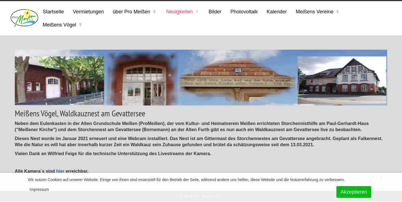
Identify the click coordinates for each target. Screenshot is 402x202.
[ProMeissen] (24, 18)
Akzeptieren (354, 192)
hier (60, 171)
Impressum (39, 189)
